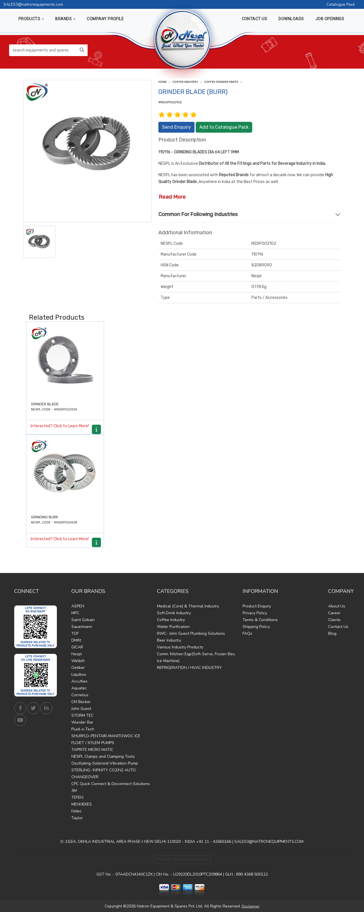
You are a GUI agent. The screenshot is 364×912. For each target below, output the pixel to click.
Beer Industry (169, 640)
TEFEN (77, 797)
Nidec (76, 811)
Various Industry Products (180, 647)
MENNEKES (81, 804)
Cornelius (79, 695)
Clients (334, 620)
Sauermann (81, 626)
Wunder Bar (82, 722)
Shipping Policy (256, 626)
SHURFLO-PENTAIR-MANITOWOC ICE (105, 736)
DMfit (76, 640)
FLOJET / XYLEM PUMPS (92, 742)
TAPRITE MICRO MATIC (92, 749)
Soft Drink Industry (174, 613)
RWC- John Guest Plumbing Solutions (191, 633)
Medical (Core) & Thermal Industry (188, 606)
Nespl (76, 654)
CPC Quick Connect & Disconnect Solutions (110, 783)
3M (74, 790)
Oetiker (78, 667)
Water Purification (173, 626)
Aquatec (79, 688)
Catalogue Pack (340, 4)
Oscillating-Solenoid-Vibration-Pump (104, 763)
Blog (332, 633)
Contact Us (338, 626)
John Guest (81, 708)
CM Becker (81, 701)
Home (162, 82)
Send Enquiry (176, 127)
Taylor (77, 818)
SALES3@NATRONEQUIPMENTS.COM (268, 841)
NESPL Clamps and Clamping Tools (103, 756)
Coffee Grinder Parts (221, 82)
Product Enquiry (257, 606)
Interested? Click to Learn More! (60, 426)
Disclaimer (250, 906)
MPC (75, 613)
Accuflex (79, 681)
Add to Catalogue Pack (224, 127)
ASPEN (77, 606)
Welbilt (77, 661)
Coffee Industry (185, 82)
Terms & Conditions (260, 620)
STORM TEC (82, 715)
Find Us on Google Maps (182, 859)
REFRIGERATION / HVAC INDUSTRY (189, 667)
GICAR (77, 647)
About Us (336, 606)
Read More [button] (172, 197)
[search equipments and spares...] (42, 50)
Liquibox (78, 674)
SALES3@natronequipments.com (33, 4)
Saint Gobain (83, 620)
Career (334, 613)
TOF (75, 633)
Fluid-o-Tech (82, 729)
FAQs (247, 633)
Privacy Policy (255, 613)
